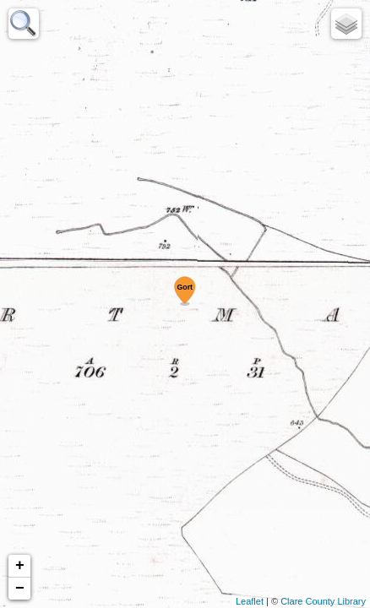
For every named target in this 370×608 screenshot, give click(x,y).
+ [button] (19, 566)
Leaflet (250, 601)
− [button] (19, 588)
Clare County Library (323, 601)
